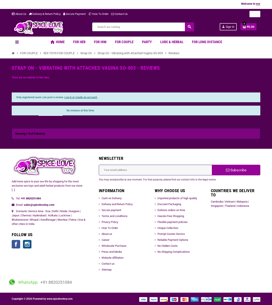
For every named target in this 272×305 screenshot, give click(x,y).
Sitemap (107, 269)
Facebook (16, 244)
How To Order (98, 14)
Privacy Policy (110, 222)
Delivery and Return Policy (117, 204)
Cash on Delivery (112, 198)
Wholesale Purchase (114, 245)
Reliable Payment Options (172, 239)
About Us (19, 14)
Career (105, 239)
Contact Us (119, 14)
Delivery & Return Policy (45, 14)
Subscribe (236, 170)
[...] (13, 190)
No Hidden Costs (167, 245)
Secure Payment (74, 14)
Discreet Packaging (169, 204)
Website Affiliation (112, 257)
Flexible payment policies (172, 222)
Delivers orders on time (171, 210)
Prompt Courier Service (171, 233)
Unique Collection (167, 228)
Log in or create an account (81, 97)
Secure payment (111, 210)
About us (107, 233)
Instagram (27, 244)
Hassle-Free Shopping (170, 216)
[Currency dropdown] (254, 14)
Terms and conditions (115, 216)
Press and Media (112, 251)
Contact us (108, 263)
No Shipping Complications (173, 251)
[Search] (143, 26)
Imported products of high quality (177, 198)
